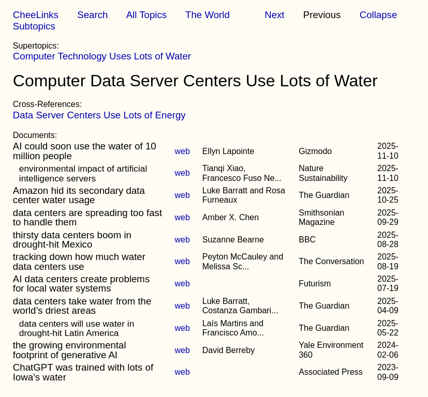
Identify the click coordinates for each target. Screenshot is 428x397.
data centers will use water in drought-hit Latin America (76, 328)
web (181, 151)
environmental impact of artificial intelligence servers (83, 173)
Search (92, 14)
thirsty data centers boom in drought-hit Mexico (72, 240)
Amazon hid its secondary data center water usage (79, 195)
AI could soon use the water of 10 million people (84, 151)
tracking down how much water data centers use (79, 261)
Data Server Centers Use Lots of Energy (99, 115)
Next (274, 14)
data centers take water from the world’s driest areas (82, 306)
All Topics (146, 14)
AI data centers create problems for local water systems (81, 283)
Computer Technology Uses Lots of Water (102, 56)
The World (207, 14)
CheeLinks (35, 14)
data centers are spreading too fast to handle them (87, 217)
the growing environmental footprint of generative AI (69, 350)
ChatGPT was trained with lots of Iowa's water (83, 372)
